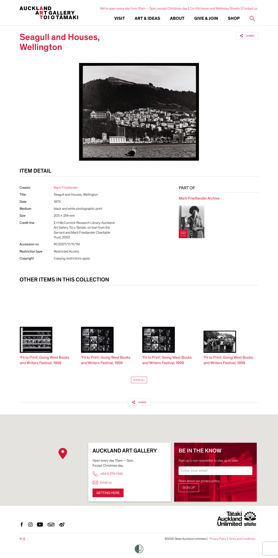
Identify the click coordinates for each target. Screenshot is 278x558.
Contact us (250, 8)
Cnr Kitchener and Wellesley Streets (215, 8)
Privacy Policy (217, 538)
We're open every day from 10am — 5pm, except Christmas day (143, 8)
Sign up (188, 487)
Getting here (108, 492)
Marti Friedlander (66, 187)
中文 (23, 539)
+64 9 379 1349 (108, 474)
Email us (102, 482)
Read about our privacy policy (199, 481)
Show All (139, 380)
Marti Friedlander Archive (199, 198)
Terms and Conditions (242, 538)
